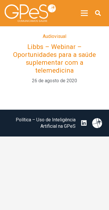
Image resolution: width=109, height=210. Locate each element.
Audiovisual (54, 36)
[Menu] (84, 13)
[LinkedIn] (84, 123)
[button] (98, 13)
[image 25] (30, 13)
